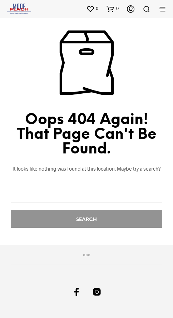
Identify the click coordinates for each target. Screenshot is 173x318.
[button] (92, 8)
